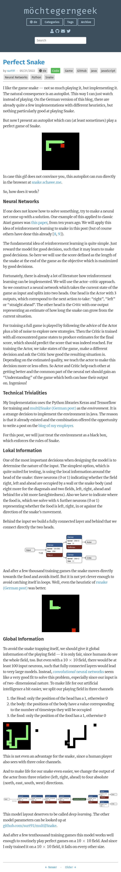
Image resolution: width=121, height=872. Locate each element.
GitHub (82, 71)
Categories (52, 22)
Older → (70, 867)
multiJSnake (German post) (53, 408)
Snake (49, 77)
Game (69, 71)
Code (55, 71)
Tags (70, 22)
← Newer (51, 867)
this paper (39, 222)
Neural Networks (16, 77)
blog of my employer (55, 425)
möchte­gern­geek (60, 11)
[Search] (60, 40)
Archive (86, 22)
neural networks (78, 671)
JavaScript (108, 71)
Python (36, 77)
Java (94, 71)
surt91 (11, 71)
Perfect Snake (24, 62)
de (33, 22)
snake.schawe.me (46, 182)
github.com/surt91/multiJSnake (29, 825)
